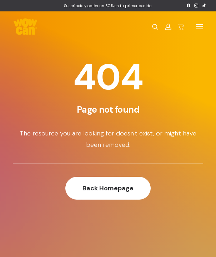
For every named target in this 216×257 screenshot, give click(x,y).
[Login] (165, 27)
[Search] (152, 27)
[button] (188, 5)
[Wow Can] (25, 27)
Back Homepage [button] (108, 188)
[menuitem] (188, 5)
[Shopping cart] (177, 27)
